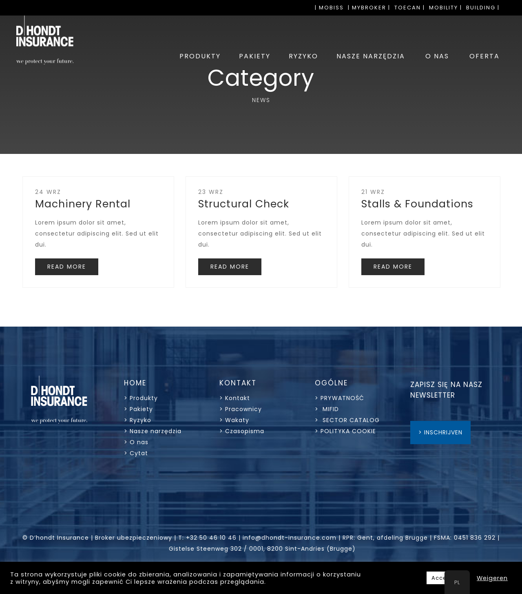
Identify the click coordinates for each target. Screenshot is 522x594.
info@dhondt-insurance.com (289, 538)
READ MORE (66, 267)
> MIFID (327, 409)
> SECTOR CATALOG (347, 420)
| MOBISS (329, 7)
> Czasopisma (241, 431)
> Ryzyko (137, 420)
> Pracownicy (240, 409)
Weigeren (492, 578)
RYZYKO (303, 56)
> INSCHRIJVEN (440, 432)
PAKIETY (254, 56)
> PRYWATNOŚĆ (339, 398)
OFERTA (484, 56)
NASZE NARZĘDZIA (370, 56)
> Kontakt (235, 398)
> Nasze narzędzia (152, 431)
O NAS (437, 56)
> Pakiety (138, 409)
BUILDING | (483, 7)
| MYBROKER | (369, 7)
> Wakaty (234, 420)
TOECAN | (409, 7)
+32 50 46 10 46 (211, 538)
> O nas (136, 442)
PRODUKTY (200, 56)
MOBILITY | (445, 7)
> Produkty (141, 398)
